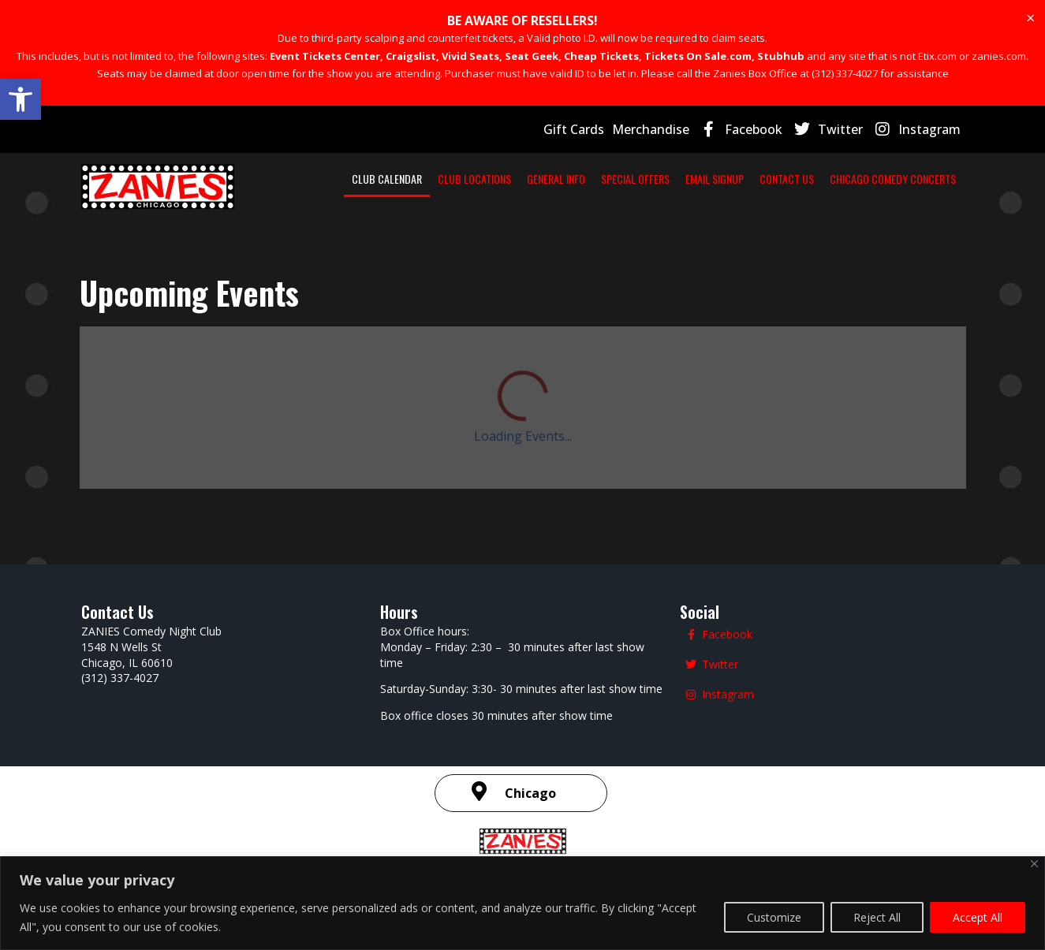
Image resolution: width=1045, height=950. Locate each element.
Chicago (530, 649)
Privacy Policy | (506, 733)
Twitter (840, 129)
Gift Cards (573, 129)
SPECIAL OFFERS (635, 178)
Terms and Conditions (607, 733)
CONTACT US (786, 178)
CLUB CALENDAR (387, 178)
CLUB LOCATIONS (474, 178)
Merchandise (650, 129)
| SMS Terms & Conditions (758, 732)
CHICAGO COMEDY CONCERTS (893, 178)
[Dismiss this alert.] (1030, 18)
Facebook (753, 129)
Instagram (929, 129)
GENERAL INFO (556, 178)
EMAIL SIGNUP (714, 178)
